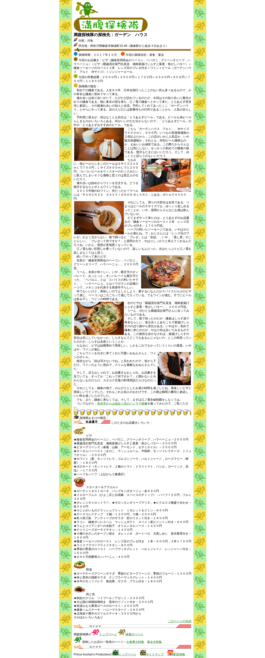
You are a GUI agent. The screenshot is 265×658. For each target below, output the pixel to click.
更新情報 (179, 654)
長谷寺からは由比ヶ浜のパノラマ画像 (122, 403)
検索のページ (134, 634)
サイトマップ (155, 654)
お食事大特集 (135, 641)
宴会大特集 (154, 641)
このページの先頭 (179, 621)
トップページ (108, 634)
